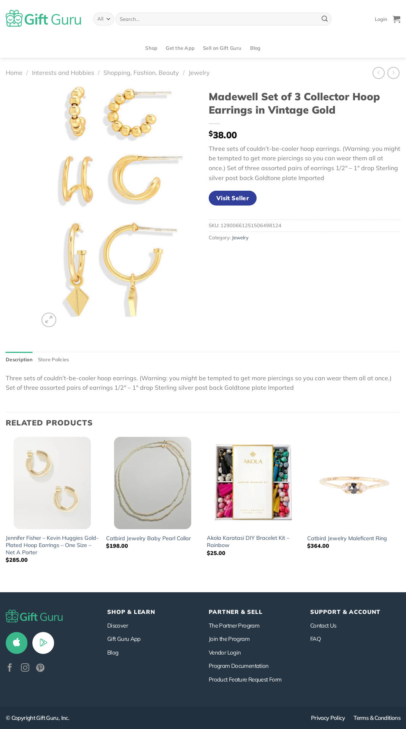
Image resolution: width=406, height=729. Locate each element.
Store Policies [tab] (53, 359)
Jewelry (199, 72)
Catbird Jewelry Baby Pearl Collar (148, 538)
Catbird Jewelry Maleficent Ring (347, 538)
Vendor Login (225, 652)
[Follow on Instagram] (25, 668)
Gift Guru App (124, 638)
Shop (151, 48)
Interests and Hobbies (63, 72)
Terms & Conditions (377, 717)
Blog (255, 48)
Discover (117, 625)
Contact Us (323, 625)
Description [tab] (19, 359)
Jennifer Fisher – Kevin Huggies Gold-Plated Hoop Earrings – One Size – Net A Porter (52, 544)
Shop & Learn (131, 611)
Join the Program (229, 638)
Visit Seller (232, 198)
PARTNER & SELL (236, 611)
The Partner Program (234, 625)
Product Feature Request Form (245, 679)
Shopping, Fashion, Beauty (141, 72)
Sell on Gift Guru (222, 48)
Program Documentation (239, 665)
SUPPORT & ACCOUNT (345, 611)
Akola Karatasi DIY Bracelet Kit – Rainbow (248, 541)
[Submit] (324, 19)
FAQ (315, 638)
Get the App (180, 48)
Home (14, 72)
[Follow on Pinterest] (40, 668)
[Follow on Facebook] (10, 668)
